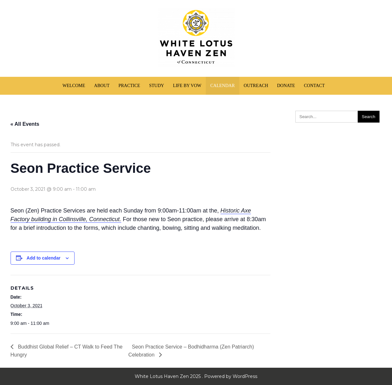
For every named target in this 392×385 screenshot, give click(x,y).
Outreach (256, 85)
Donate (286, 85)
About (101, 85)
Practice (129, 85)
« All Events (25, 124)
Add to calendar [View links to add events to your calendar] (43, 258)
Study (156, 85)
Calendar (222, 85)
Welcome (73, 85)
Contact (314, 85)
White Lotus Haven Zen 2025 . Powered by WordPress (196, 376)
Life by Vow (187, 85)
